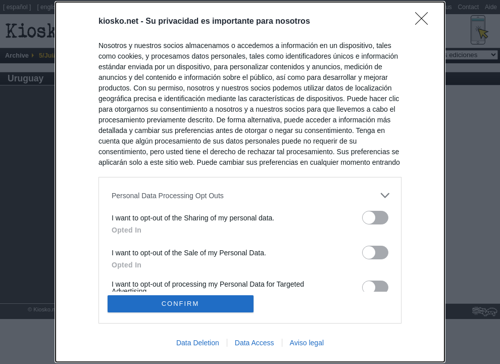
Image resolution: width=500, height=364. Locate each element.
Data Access (254, 343)
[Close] (424, 21)
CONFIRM (180, 303)
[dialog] (250, 182)
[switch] (375, 217)
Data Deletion (197, 343)
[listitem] (250, 195)
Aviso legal (307, 343)
